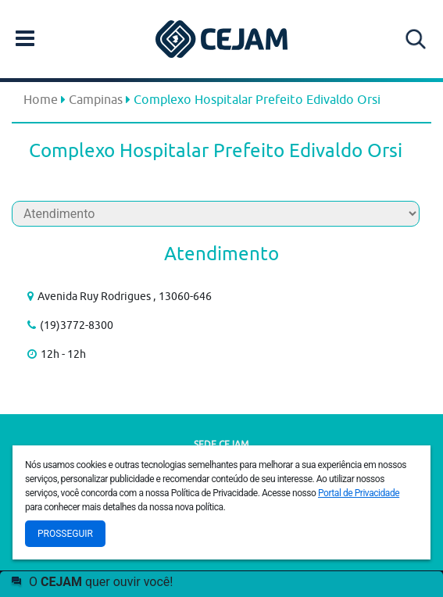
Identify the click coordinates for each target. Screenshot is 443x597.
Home (40, 99)
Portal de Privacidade (358, 493)
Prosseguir (65, 533)
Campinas (96, 99)
